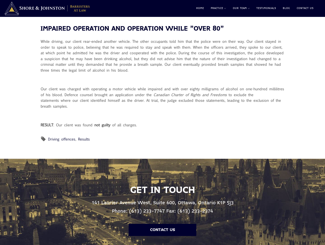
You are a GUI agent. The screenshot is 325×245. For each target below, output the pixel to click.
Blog (286, 8)
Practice (218, 8)
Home (200, 8)
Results (84, 139)
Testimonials (266, 8)
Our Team (241, 8)
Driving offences (61, 139)
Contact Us (305, 8)
